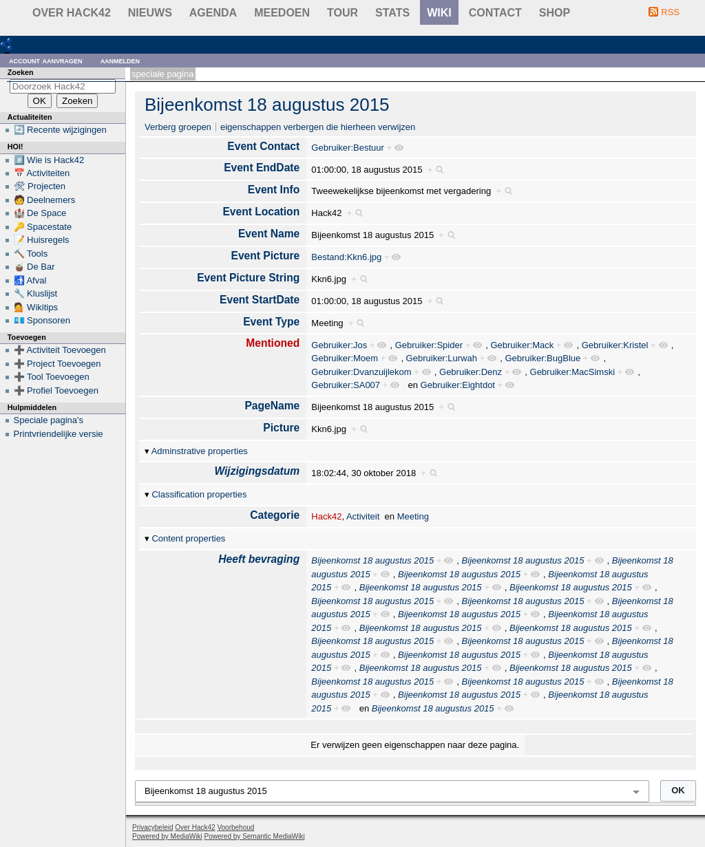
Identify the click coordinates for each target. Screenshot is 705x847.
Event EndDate (261, 167)
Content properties (188, 538)
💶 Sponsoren (42, 320)
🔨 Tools (31, 253)
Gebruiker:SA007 (345, 385)
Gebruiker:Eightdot (458, 385)
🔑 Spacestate (43, 227)
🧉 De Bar (34, 266)
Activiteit (362, 516)
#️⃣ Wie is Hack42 (49, 160)
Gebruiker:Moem (344, 358)
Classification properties (198, 494)
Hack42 (326, 516)
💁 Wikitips (36, 307)
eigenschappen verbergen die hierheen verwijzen (317, 127)
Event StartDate (259, 299)
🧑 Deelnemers (45, 200)
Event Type (271, 322)
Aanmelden (120, 60)
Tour (342, 13)
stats (392, 13)
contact (495, 13)
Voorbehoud (235, 827)
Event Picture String (248, 277)
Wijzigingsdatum (256, 471)
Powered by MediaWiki (167, 836)
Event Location (260, 211)
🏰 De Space (40, 213)
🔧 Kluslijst (36, 293)
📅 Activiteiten (42, 173)
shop (554, 13)
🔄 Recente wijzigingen (60, 130)
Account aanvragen (46, 60)
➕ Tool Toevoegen (52, 377)
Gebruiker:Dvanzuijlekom (361, 372)
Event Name (268, 233)
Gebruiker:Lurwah (441, 358)
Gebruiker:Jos (339, 345)
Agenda (213, 13)
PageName (271, 405)
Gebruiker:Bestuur (347, 147)
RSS (670, 12)
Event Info (273, 189)
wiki (439, 13)
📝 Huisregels (42, 240)
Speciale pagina (162, 74)
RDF (28, 44)
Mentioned (272, 343)
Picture (281, 427)
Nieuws (150, 13)
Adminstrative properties (199, 451)
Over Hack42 (71, 13)
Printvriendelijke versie (58, 434)
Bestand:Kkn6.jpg (346, 257)
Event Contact (263, 146)
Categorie (274, 515)
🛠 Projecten (40, 186)
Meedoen (282, 13)
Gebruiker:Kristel (615, 345)
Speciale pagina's (49, 420)
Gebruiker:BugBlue (542, 358)
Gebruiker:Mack (522, 345)
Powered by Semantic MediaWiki (254, 836)
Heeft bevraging (258, 559)
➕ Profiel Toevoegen (56, 390)
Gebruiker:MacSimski (572, 372)
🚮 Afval (30, 280)
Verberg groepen (178, 127)
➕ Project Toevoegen (57, 363)
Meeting (413, 516)
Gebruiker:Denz (470, 372)
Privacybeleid (152, 827)
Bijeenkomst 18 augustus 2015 (267, 104)
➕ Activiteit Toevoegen (60, 350)
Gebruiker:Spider (429, 345)
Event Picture (265, 255)
